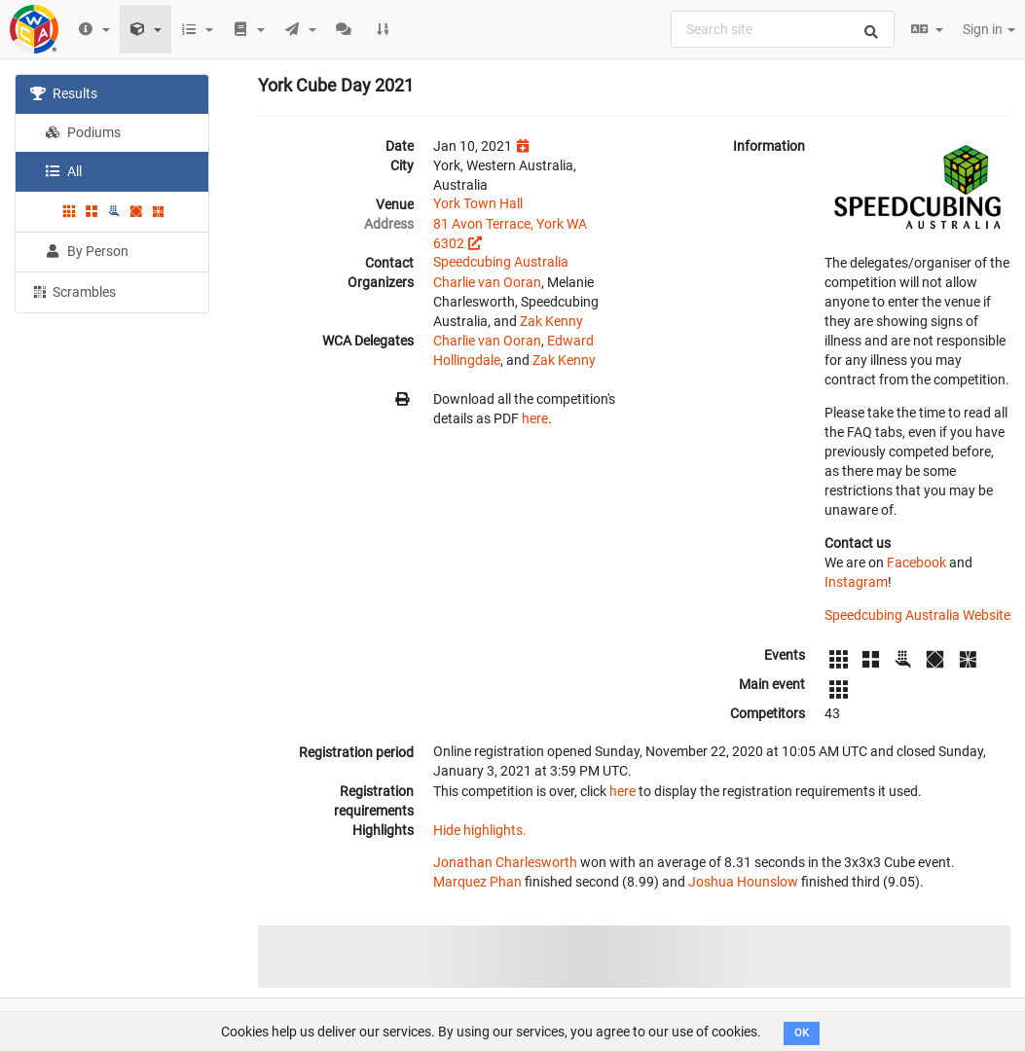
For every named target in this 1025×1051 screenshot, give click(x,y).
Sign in (989, 29)
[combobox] (783, 29)
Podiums (83, 132)
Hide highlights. (480, 830)
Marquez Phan (477, 881)
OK (801, 1033)
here (535, 418)
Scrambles (73, 291)
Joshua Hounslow (743, 881)
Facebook (916, 562)
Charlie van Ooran (487, 282)
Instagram (856, 582)
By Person (86, 251)
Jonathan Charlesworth (505, 862)
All (63, 171)
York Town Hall (478, 203)
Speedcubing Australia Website (917, 615)
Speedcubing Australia (500, 262)
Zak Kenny (551, 321)
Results (63, 93)
